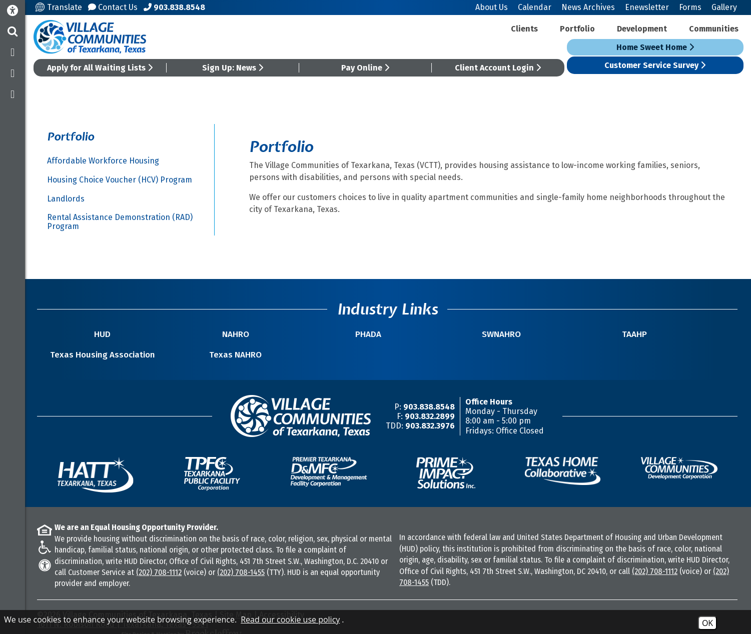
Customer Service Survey (655, 65)
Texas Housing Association (581, 339)
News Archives (588, 7)
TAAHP (482, 345)
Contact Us (114, 7)
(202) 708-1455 (242, 562)
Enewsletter (647, 7)
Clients (524, 29)
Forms (690, 7)
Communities (713, 29)
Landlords (67, 199)
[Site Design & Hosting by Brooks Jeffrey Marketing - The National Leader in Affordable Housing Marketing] (650, 607)
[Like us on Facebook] (12, 52)
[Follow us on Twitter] (12, 73)
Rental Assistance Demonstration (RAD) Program (121, 221)
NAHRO (185, 345)
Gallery (724, 7)
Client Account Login (498, 67)
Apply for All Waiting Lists (101, 67)
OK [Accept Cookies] (707, 623)
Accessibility (282, 605)
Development (642, 29)
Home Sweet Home (655, 47)
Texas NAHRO (680, 345)
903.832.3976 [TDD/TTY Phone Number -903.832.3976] (431, 415)
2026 (53, 605)
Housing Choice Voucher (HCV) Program (120, 179)
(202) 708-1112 (160, 562)
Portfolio (577, 29)
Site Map (237, 605)
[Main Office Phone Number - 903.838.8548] (176, 7)
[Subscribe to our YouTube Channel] (12, 94)
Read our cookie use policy (290, 619)
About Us (491, 7)
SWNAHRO (383, 345)
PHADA (285, 345)
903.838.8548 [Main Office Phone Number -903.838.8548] (430, 397)
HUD (86, 345)
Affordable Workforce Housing (104, 161)
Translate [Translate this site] (60, 7)
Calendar (534, 7)
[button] (13, 31)
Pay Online (366, 67)
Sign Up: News (233, 67)
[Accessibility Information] (12, 11)
